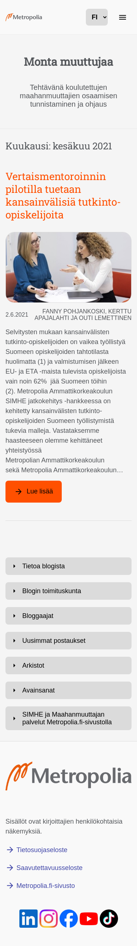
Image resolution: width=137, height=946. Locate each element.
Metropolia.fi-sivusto (45, 885)
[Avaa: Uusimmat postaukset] (68, 640)
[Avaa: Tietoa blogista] (68, 566)
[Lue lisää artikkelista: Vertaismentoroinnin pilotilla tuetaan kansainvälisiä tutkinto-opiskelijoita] (33, 492)
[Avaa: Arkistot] (68, 665)
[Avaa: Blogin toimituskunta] (68, 591)
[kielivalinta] (97, 17)
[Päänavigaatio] (122, 17)
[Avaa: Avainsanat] (68, 690)
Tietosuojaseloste (41, 850)
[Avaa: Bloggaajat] (68, 616)
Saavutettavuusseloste (49, 867)
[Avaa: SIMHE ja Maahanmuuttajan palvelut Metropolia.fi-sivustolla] (68, 718)
